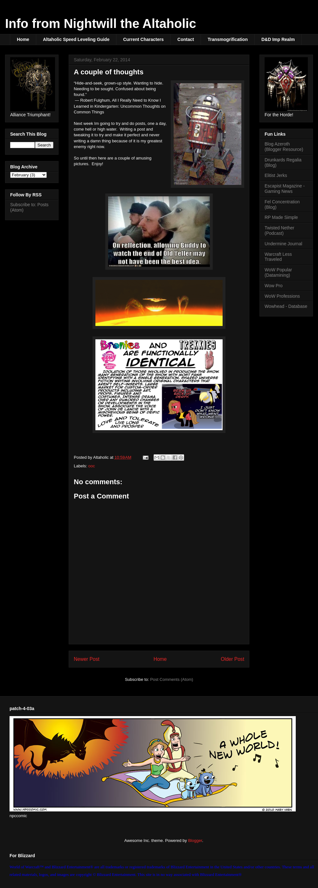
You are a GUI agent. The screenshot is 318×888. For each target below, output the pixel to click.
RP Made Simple (281, 217)
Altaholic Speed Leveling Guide (76, 39)
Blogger (195, 840)
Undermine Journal (283, 243)
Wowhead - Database (286, 306)
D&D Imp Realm (278, 39)
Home (23, 39)
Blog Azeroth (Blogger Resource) (284, 146)
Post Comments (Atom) (171, 679)
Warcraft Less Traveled (278, 257)
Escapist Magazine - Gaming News (285, 188)
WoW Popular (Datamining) (278, 272)
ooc (91, 466)
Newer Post (87, 659)
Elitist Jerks (276, 175)
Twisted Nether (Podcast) (279, 230)
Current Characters (143, 39)
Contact (185, 39)
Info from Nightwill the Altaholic (100, 24)
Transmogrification (228, 39)
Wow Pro (274, 285)
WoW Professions (282, 296)
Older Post (232, 659)
